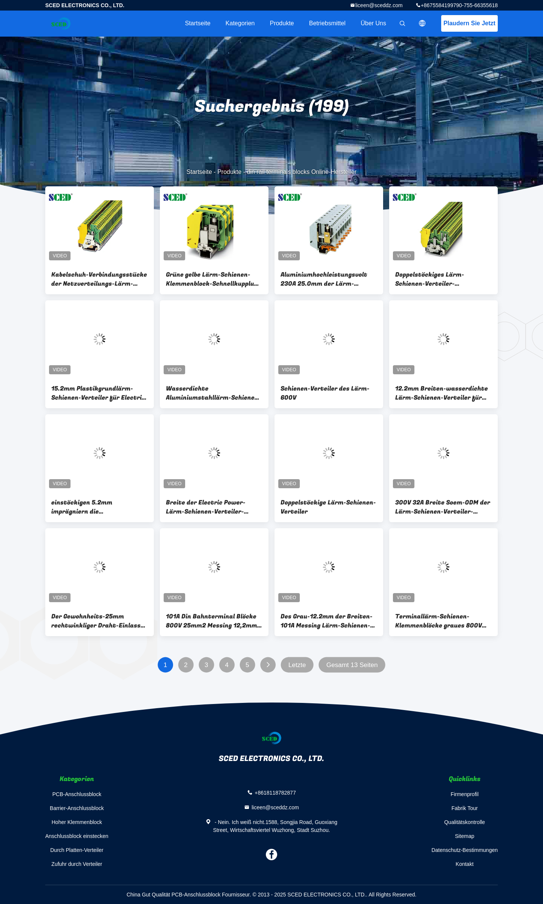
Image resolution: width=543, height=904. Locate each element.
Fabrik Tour (464, 808)
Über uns (373, 23)
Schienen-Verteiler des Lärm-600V (325, 393)
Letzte (297, 665)
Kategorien (240, 23)
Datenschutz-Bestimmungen (464, 850)
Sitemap (464, 836)
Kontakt (464, 864)
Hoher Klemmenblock (77, 822)
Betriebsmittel (327, 23)
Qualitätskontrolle (464, 822)
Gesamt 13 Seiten (352, 665)
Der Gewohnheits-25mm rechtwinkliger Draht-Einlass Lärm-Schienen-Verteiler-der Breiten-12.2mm (96, 621)
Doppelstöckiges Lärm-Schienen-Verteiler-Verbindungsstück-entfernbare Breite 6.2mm (442, 279)
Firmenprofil (465, 794)
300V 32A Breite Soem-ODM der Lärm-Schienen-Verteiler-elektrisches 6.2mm (442, 507)
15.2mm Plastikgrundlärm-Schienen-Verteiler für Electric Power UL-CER (98, 393)
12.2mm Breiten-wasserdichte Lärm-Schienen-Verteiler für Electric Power (441, 393)
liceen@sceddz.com (379, 5)
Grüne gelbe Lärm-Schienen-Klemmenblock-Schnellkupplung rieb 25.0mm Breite (213, 279)
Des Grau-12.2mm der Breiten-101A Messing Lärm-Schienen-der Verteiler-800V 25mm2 (327, 621)
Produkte (282, 23)
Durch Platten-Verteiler (76, 850)
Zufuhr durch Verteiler (76, 864)
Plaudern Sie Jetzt (469, 23)
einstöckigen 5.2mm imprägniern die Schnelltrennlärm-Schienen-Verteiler (94, 507)
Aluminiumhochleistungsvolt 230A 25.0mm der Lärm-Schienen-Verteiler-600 (324, 279)
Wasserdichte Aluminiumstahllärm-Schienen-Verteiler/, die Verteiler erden (213, 393)
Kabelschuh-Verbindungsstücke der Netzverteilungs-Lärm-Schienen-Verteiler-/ (99, 279)
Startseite (197, 23)
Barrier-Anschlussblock (77, 808)
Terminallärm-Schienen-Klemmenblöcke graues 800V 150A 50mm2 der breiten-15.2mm (438, 621)
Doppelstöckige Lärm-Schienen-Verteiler (328, 507)
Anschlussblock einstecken (76, 836)
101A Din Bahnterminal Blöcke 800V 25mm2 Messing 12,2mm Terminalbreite (211, 621)
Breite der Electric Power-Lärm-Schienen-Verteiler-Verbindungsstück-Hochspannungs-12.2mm (205, 507)
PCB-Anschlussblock (76, 794)
